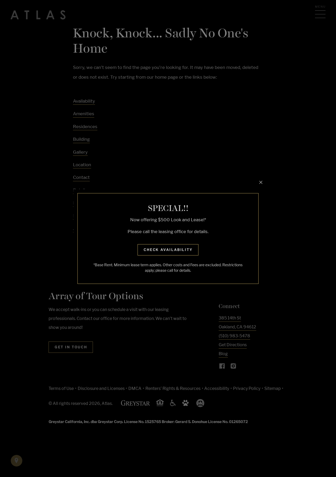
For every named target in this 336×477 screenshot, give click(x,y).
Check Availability (168, 250)
